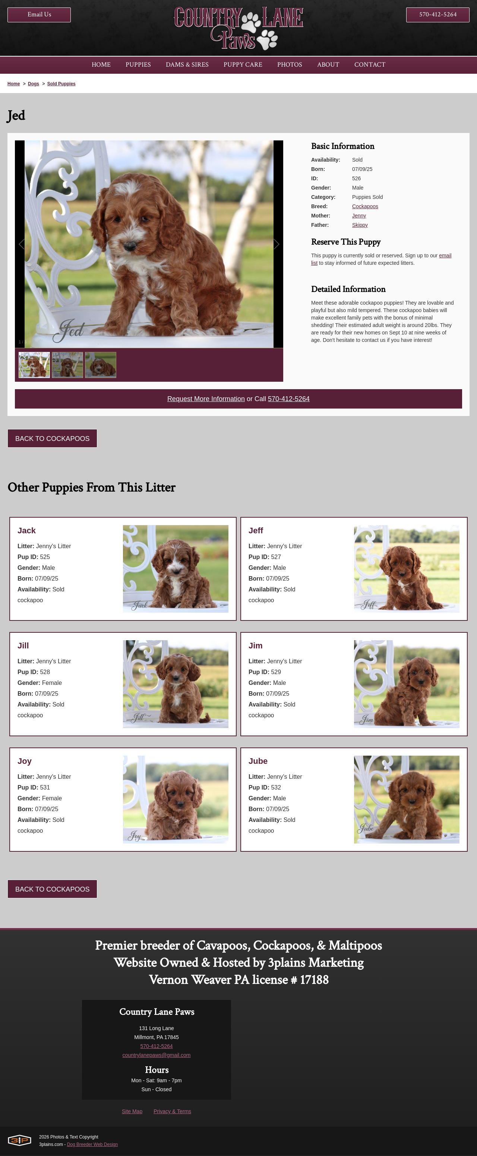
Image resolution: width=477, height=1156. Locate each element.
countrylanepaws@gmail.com (156, 1056)
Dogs (33, 83)
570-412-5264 (438, 14)
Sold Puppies (61, 83)
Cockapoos (365, 206)
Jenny (359, 216)
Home (13, 83)
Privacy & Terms (172, 1112)
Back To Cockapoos (52, 440)
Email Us (39, 14)
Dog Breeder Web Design (92, 1145)
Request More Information (202, 400)
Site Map (132, 1112)
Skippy (360, 225)
